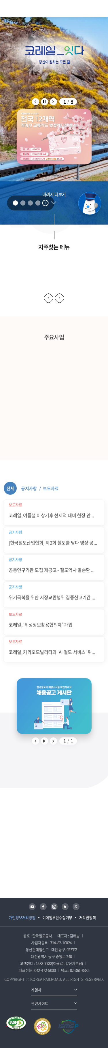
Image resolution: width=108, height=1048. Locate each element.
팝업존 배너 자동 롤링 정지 (44, 101)
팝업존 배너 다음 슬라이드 (53, 101)
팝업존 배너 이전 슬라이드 (35, 101)
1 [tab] (15, 203)
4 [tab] (37, 203)
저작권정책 (87, 917)
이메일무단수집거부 (57, 917)
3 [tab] (30, 203)
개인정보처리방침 (22, 917)
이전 (48, 298)
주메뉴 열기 (101, 8)
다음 (59, 298)
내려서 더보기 (54, 195)
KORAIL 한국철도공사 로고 (25, 8)
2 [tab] (22, 203)
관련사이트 (39, 1003)
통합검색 (91, 8)
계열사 (36, 989)
